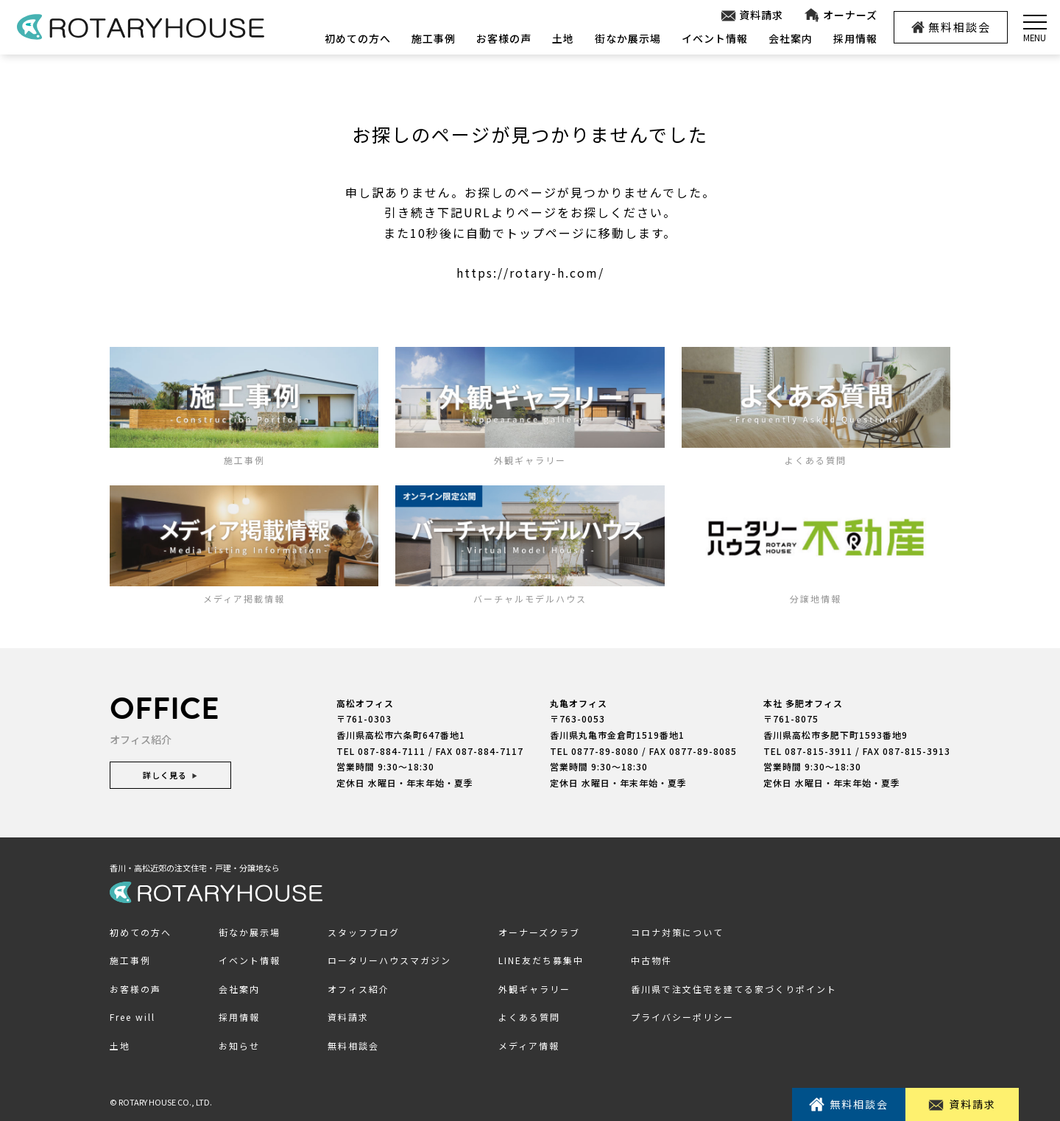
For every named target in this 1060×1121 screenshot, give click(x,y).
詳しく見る (170, 775)
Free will (132, 1017)
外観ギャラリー (534, 989)
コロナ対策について (677, 932)
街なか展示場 (628, 38)
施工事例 (433, 38)
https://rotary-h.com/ (530, 272)
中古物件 (651, 960)
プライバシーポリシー (682, 1017)
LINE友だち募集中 (541, 960)
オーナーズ (840, 15)
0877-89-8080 (605, 751)
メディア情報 (528, 1045)
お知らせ (239, 1045)
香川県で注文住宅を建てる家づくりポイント (734, 989)
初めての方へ (358, 38)
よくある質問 (529, 1017)
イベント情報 (715, 38)
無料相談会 (951, 27)
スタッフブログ (364, 932)
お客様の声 (503, 38)
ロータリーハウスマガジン (389, 960)
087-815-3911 (818, 751)
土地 (563, 38)
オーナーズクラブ (539, 932)
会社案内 (790, 38)
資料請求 (752, 15)
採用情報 (855, 38)
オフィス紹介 (358, 989)
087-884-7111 (391, 751)
